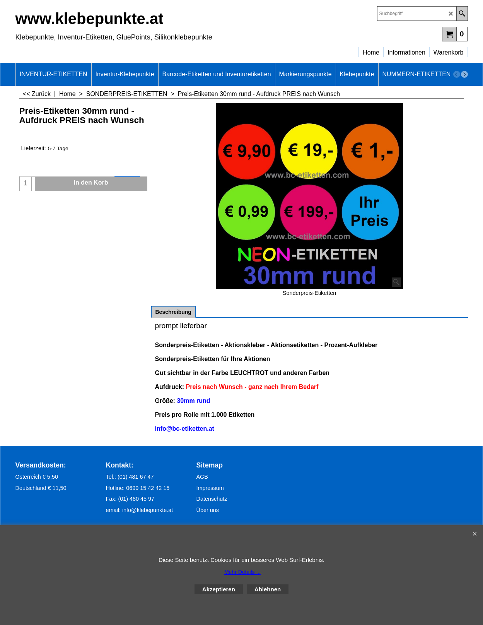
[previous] (456, 74)
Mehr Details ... (242, 572)
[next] (464, 74)
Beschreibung (173, 312)
